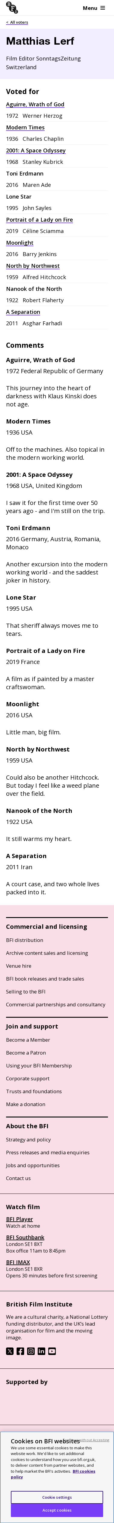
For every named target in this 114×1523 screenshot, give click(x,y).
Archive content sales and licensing (47, 952)
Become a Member (28, 1039)
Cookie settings (57, 1501)
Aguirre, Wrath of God (35, 104)
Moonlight (19, 242)
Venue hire (18, 965)
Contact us (18, 1178)
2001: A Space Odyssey (36, 150)
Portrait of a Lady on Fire (39, 219)
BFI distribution (24, 940)
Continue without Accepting (86, 1444)
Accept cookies (57, 1514)
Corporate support (27, 1078)
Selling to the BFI (26, 991)
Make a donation (25, 1104)
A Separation (23, 311)
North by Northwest (33, 265)
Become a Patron (26, 1052)
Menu (94, 7)
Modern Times (25, 127)
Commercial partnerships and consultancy (55, 1004)
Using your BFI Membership (39, 1065)
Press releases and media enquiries (48, 1152)
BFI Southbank (25, 1237)
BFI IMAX (18, 1262)
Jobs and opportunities (33, 1165)
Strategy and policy (28, 1139)
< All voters (17, 22)
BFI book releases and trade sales (45, 978)
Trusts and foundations (34, 1091)
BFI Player (19, 1219)
